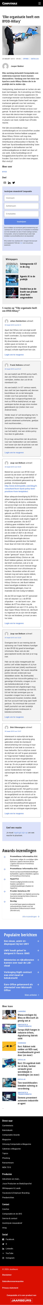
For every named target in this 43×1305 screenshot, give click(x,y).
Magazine (6, 1139)
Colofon (5, 1209)
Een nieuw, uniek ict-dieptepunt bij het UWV (16, 942)
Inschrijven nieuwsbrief (12, 1223)
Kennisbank (7, 1130)
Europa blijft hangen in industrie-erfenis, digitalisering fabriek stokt (29, 1034)
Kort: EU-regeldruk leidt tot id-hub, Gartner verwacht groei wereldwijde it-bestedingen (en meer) (29, 1069)
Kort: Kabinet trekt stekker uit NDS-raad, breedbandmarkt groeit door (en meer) (29, 1051)
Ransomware (8, 1163)
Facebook (10, 1239)
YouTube (9, 1253)
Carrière (22, 1011)
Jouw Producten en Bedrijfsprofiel (17, 1184)
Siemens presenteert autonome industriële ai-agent (28, 1100)
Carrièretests (7, 1125)
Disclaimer (7, 1275)
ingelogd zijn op (21, 833)
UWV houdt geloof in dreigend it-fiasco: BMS (17, 952)
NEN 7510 (6, 1167)
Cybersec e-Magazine (11, 1149)
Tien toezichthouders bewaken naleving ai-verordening (28, 1085)
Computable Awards (11, 1135)
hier (21, 243)
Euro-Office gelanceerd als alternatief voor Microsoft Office (18, 987)
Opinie (26, 59)
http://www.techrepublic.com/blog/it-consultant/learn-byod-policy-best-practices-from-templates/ (21, 489)
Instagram (10, 1258)
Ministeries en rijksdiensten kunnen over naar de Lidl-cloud (19, 962)
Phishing (6, 1158)
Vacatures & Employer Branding (16, 1193)
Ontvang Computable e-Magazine (16, 1144)
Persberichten (8, 1197)
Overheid (22, 1043)
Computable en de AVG (12, 1214)
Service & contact (9, 1218)
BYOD (4, 172)
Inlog (4, 1228)
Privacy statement (10, 1288)
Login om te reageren (14, 355)
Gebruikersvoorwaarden (13, 1281)
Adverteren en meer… (11, 1179)
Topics (5, 1153)
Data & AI (35, 59)
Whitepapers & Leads (11, 1188)
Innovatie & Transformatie (25, 1025)
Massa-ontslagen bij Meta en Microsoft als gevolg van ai (28, 1017)
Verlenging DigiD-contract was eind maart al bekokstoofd (18, 975)
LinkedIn (9, 1249)
